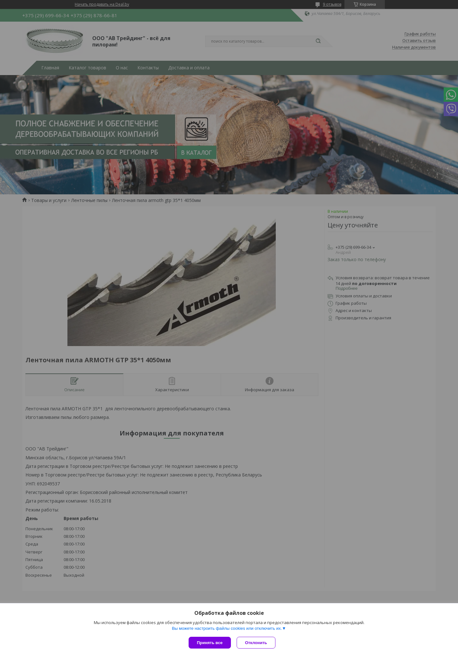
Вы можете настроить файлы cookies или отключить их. (227, 628)
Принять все (210, 642)
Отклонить (256, 642)
